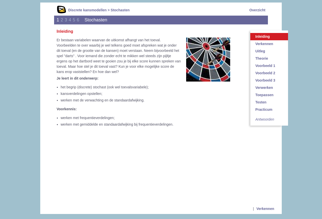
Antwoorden (264, 119)
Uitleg (260, 51)
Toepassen (264, 95)
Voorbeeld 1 (265, 66)
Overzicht (257, 10)
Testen (260, 102)
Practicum (263, 109)
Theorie (261, 58)
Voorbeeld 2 (265, 73)
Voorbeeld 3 (265, 80)
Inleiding (262, 36)
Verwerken (264, 88)
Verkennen (264, 44)
